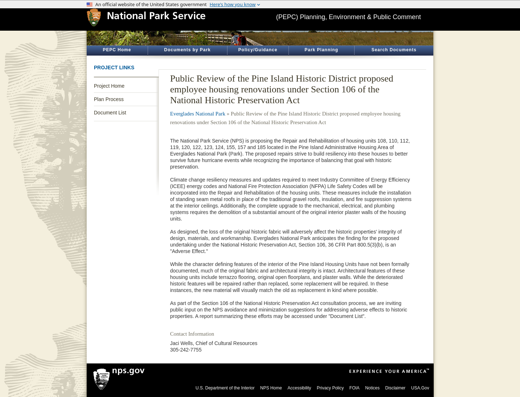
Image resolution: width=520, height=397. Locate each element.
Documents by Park (187, 49)
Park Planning (321, 49)
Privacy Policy (330, 388)
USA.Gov (420, 388)
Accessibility (299, 388)
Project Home (109, 86)
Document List (110, 112)
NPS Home (271, 388)
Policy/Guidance (257, 49)
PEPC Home (117, 49)
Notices (372, 388)
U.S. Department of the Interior (225, 388)
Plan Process (109, 99)
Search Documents (394, 49)
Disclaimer (395, 388)
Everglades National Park (197, 114)
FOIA (355, 388)
